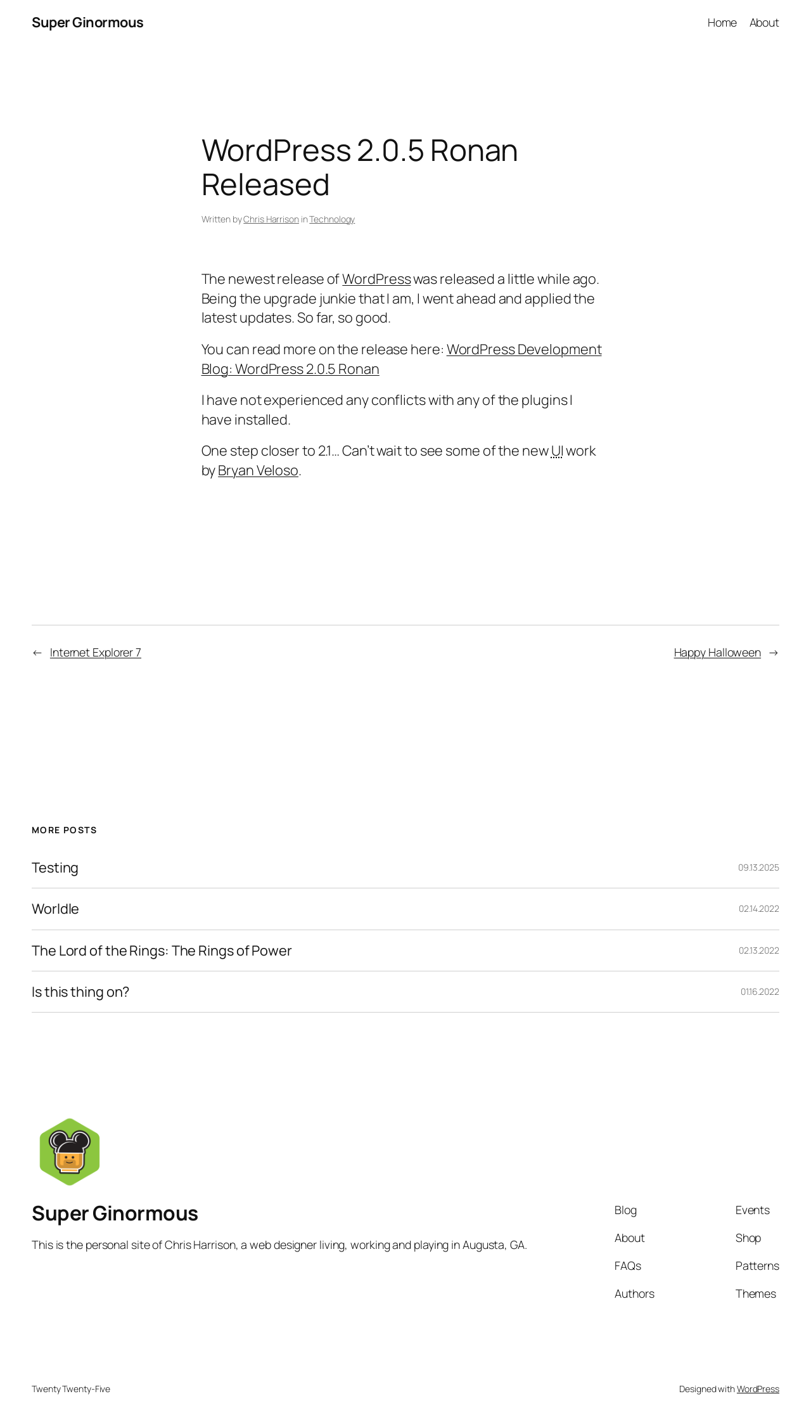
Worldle (55, 908)
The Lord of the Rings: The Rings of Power (162, 950)
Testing (55, 867)
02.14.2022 (759, 908)
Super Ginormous (88, 22)
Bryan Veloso (258, 470)
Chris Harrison (271, 219)
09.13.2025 (758, 867)
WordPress (376, 278)
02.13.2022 (759, 950)
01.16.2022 (760, 991)
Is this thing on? (80, 991)
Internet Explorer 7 (95, 652)
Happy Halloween (718, 652)
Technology (332, 219)
